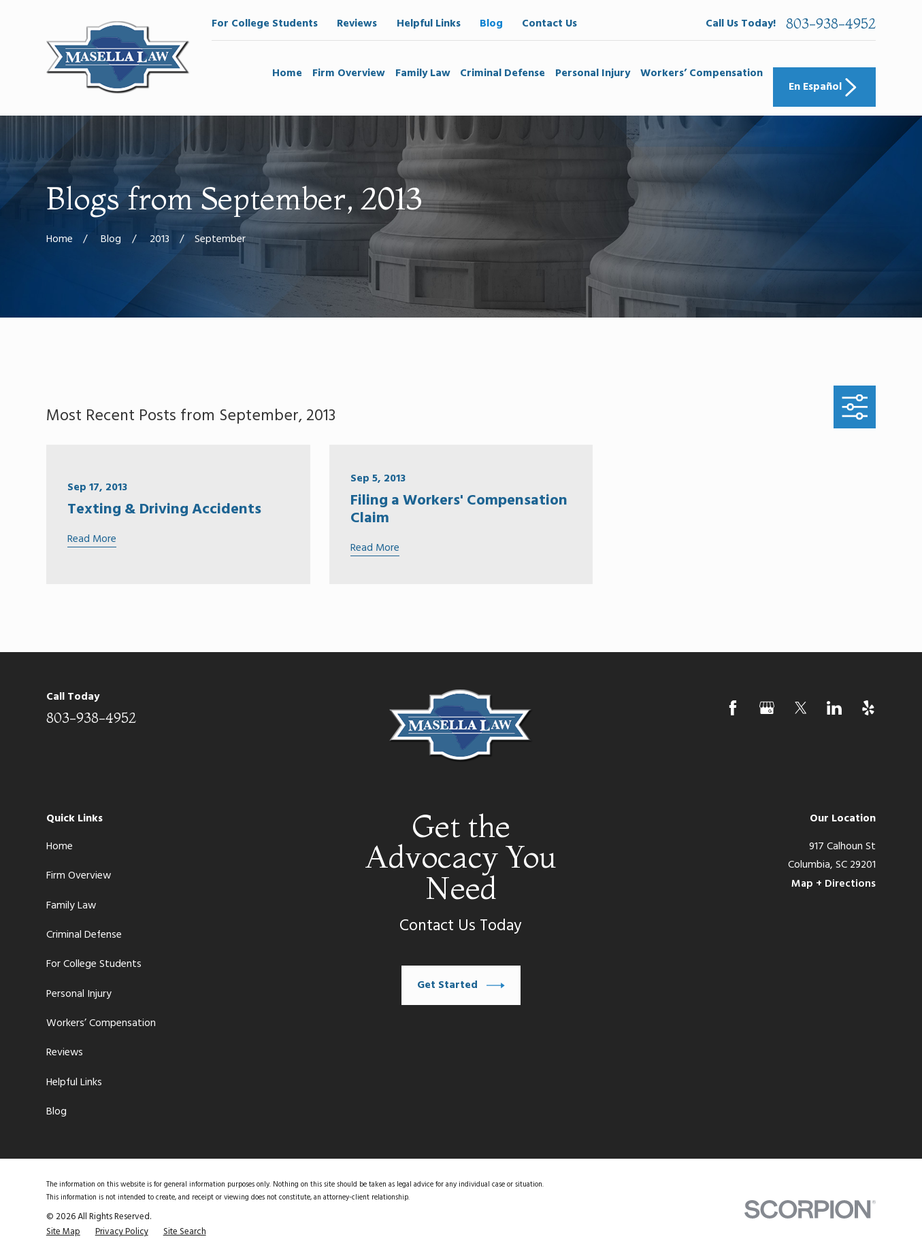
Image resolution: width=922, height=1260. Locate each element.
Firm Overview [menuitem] (348, 73)
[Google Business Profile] (766, 707)
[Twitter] (800, 707)
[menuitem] (63, 1232)
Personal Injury (79, 994)
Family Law (71, 906)
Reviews (357, 24)
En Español (824, 87)
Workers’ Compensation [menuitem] (701, 73)
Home (59, 846)
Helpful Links (429, 24)
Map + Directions (833, 884)
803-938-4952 (831, 24)
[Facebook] (732, 707)
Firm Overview (78, 876)
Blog (491, 24)
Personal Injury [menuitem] (592, 73)
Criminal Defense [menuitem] (502, 73)
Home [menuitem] (287, 73)
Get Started (460, 985)
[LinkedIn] (834, 707)
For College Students (265, 24)
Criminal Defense (84, 935)
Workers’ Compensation (101, 1023)
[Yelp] (868, 707)
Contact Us (549, 24)
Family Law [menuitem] (422, 73)
